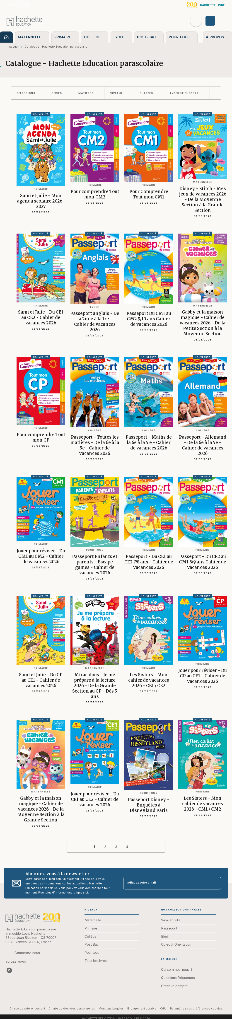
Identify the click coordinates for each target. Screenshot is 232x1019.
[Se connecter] (215, 21)
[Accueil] (24, 20)
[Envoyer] (215, 883)
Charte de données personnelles (72, 1008)
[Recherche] (196, 21)
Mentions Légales (111, 1008)
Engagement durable (141, 1008)
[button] (28, 93)
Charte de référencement (27, 1008)
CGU (163, 1008)
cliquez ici (81, 892)
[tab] (6, 37)
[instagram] (27, 5)
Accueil (14, 46)
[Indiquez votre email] (166, 883)
